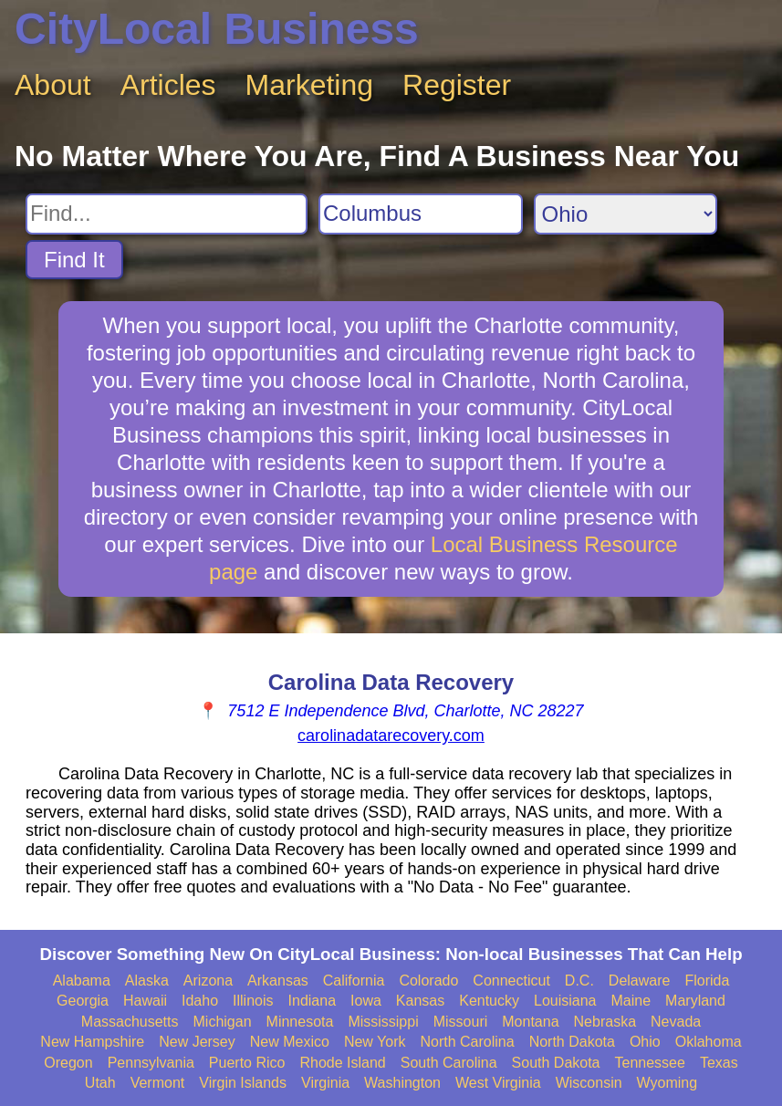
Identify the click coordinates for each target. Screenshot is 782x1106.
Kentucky (489, 1000)
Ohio (645, 1041)
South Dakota (556, 1062)
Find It (74, 259)
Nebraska (605, 1021)
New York (375, 1041)
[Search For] (167, 214)
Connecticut (511, 980)
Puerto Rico (247, 1062)
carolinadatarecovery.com (391, 735)
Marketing (309, 84)
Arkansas (277, 980)
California (354, 980)
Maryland (695, 1000)
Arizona (208, 980)
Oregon (68, 1062)
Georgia (83, 1000)
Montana (530, 1021)
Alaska (147, 980)
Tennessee (650, 1062)
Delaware (640, 980)
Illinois (253, 1000)
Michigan (222, 1021)
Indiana (312, 1000)
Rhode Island (342, 1062)
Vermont (157, 1082)
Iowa (365, 1000)
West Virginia (498, 1082)
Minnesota (300, 1021)
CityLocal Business (217, 29)
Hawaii (145, 1000)
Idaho (200, 1000)
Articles (168, 84)
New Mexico (289, 1041)
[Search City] (420, 214)
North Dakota (572, 1041)
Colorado (428, 980)
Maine (631, 1000)
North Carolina (467, 1041)
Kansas (420, 1000)
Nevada (676, 1021)
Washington (402, 1082)
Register (456, 84)
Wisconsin (589, 1082)
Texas (719, 1062)
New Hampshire (92, 1041)
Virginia (325, 1082)
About (53, 84)
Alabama (81, 980)
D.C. (579, 980)
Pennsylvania (151, 1062)
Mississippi (383, 1021)
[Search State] (625, 214)
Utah (100, 1082)
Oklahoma (708, 1041)
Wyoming (667, 1082)
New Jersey (197, 1041)
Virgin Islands (243, 1082)
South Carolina (449, 1062)
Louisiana (565, 1000)
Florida (706, 980)
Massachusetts (130, 1021)
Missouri (460, 1021)
